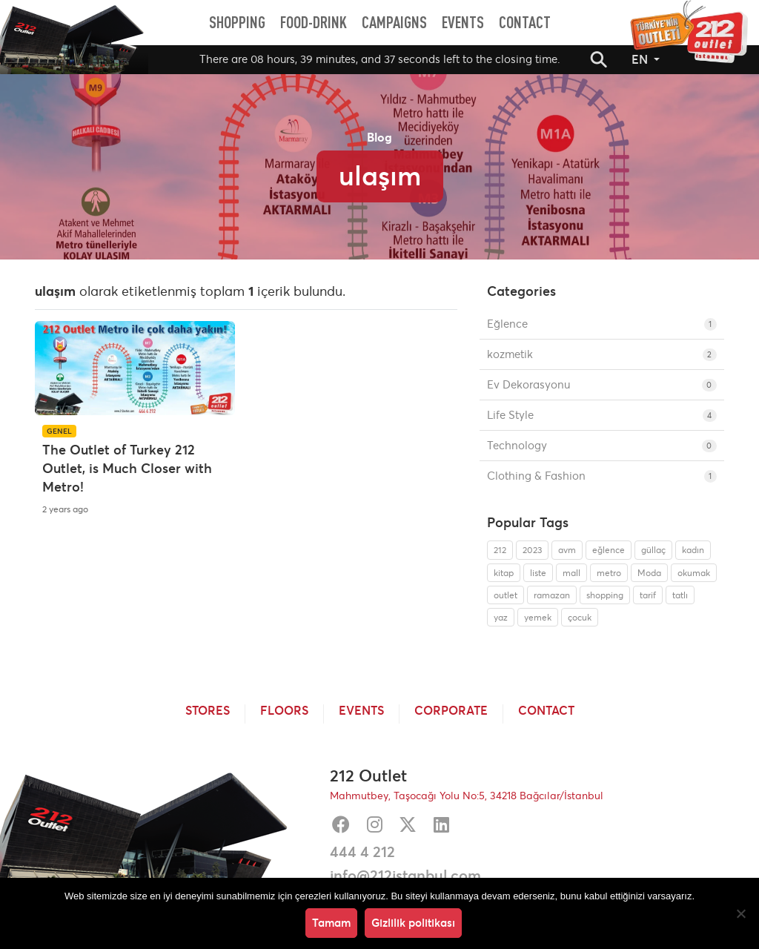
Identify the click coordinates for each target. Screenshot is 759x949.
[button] (599, 59)
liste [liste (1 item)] (538, 572)
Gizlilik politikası (413, 923)
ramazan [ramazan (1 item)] (552, 595)
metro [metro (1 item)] (609, 572)
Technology (602, 445)
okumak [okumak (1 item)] (693, 572)
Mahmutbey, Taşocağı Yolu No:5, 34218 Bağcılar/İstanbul (466, 795)
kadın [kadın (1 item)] (693, 549)
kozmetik (602, 354)
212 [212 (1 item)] (500, 549)
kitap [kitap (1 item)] (504, 572)
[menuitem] (237, 22)
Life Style (602, 415)
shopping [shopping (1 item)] (604, 595)
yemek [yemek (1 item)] (537, 617)
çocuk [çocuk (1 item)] (579, 617)
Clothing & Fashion (602, 476)
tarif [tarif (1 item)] (648, 595)
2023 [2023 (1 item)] (532, 549)
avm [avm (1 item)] (567, 549)
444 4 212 (362, 852)
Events (361, 711)
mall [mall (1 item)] (571, 572)
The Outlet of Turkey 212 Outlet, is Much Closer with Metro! (127, 468)
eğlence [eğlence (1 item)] (608, 549)
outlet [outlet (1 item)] (505, 595)
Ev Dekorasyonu (602, 384)
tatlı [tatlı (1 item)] (680, 595)
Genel (59, 431)
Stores (207, 711)
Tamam (331, 923)
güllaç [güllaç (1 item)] (653, 549)
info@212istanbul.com (405, 875)
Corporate (451, 711)
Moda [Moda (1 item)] (649, 572)
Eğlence (602, 324)
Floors (284, 711)
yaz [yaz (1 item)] (501, 617)
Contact (546, 711)
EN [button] (641, 59)
